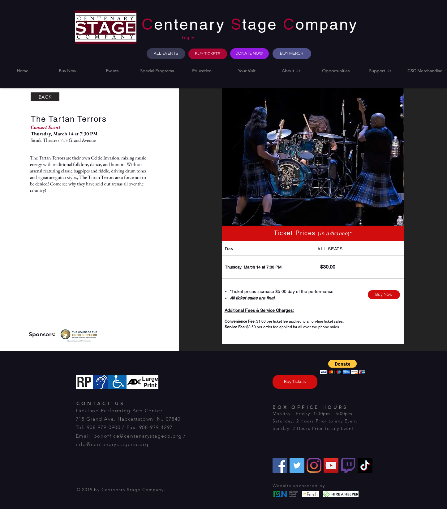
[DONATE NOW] (249, 53)
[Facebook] (280, 465)
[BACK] (45, 96)
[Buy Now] (384, 294)
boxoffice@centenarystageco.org (138, 436)
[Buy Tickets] (295, 382)
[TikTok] (365, 465)
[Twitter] (297, 465)
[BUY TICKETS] (207, 54)
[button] (67, 71)
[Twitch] (348, 465)
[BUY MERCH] (292, 53)
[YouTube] (331, 465)
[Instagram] (314, 465)
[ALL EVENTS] (166, 53)
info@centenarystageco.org (112, 444)
